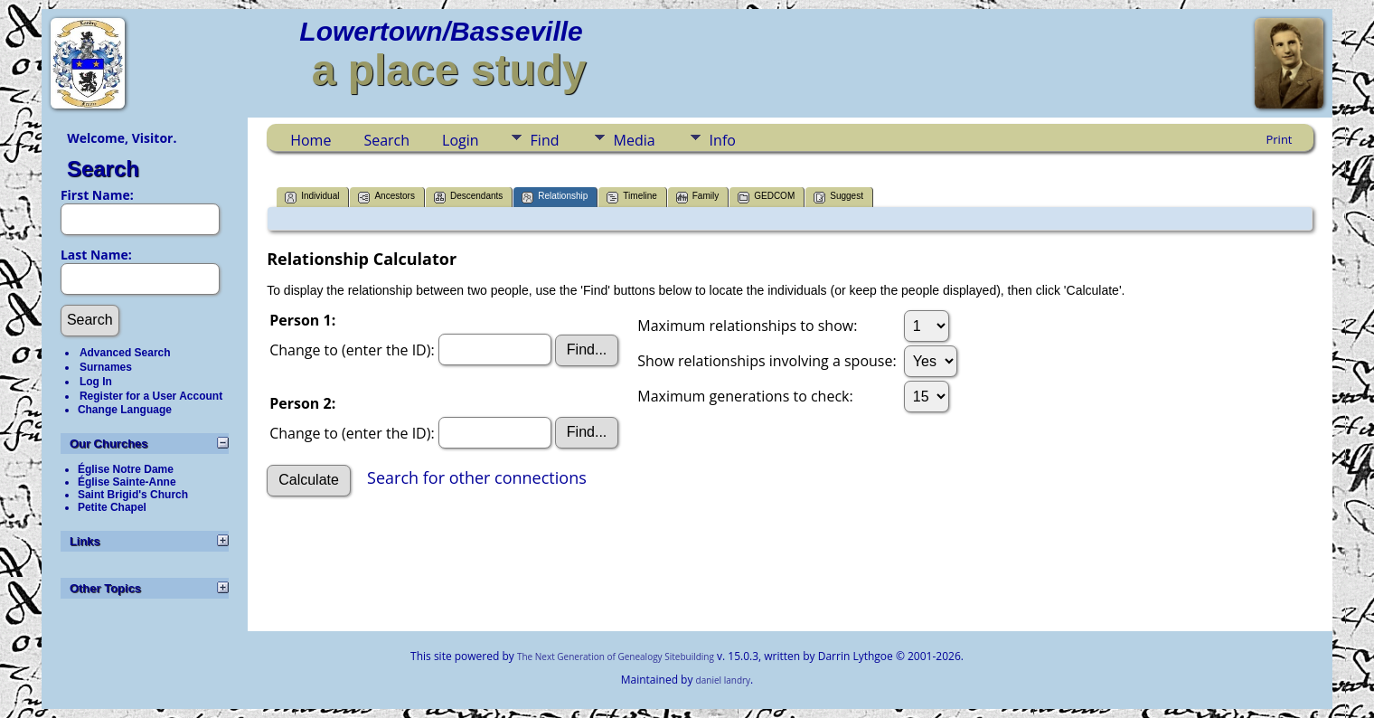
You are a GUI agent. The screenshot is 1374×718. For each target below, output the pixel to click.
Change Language (125, 409)
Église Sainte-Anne (127, 482)
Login (460, 140)
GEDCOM (766, 197)
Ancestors (386, 197)
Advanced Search (125, 352)
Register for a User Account (151, 396)
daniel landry (723, 680)
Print (1279, 139)
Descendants (468, 197)
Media (634, 140)
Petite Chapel (112, 507)
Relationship (555, 197)
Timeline (631, 197)
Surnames (106, 367)
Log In (96, 381)
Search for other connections (477, 478)
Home (310, 140)
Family (697, 197)
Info (723, 140)
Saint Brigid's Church (133, 494)
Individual (312, 197)
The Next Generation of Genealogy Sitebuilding (615, 656)
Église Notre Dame (126, 469)
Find (545, 140)
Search (103, 168)
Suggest (838, 197)
